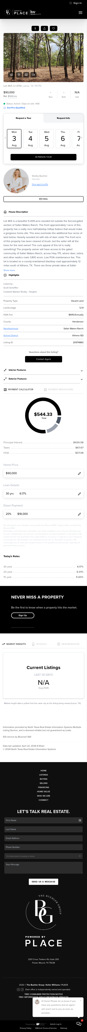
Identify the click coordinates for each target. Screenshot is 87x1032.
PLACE (65, 985)
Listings (43, 775)
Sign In (75, 3)
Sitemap (63, 1028)
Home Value (43, 791)
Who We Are (43, 796)
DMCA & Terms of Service (46, 1028)
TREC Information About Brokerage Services (43, 997)
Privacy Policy (25, 1028)
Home (43, 770)
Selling (43, 783)
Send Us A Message (43, 882)
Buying (43, 779)
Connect (43, 800)
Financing (43, 787)
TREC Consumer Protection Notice (43, 994)
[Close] (80, 1000)
